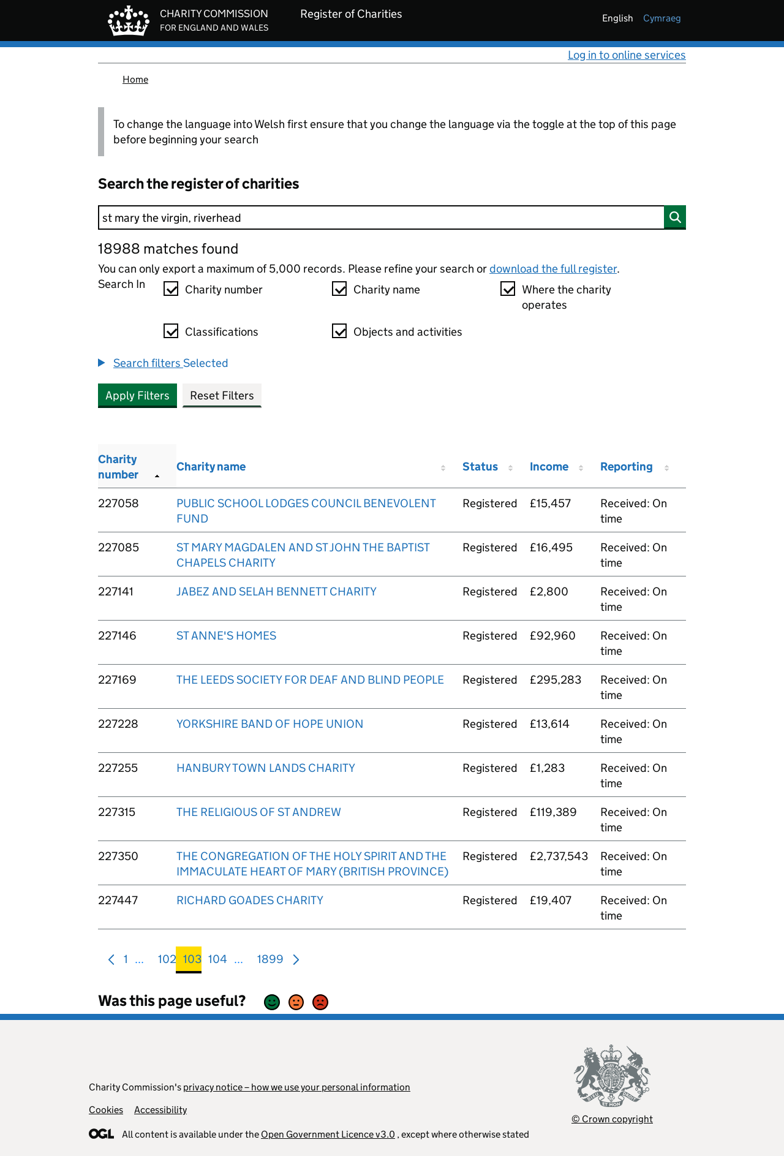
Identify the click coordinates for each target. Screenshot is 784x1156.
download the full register (553, 269)
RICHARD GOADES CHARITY (249, 900)
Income (549, 466)
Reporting (626, 466)
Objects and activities (407, 332)
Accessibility (160, 1110)
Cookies (106, 1110)
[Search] (392, 217)
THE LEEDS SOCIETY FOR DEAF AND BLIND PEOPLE (310, 680)
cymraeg (662, 18)
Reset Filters (222, 395)
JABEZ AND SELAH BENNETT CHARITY (276, 591)
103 (192, 961)
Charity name (386, 289)
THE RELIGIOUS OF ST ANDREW (258, 812)
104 (217, 961)
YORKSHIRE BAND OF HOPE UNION (270, 724)
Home (135, 79)
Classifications (221, 332)
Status (480, 466)
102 (167, 961)
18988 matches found (168, 248)
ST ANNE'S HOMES (226, 636)
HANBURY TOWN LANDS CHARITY (265, 768)
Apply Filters (137, 395)
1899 (270, 961)
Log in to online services (627, 55)
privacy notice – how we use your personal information (296, 1087)
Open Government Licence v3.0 (328, 1134)
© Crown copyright (612, 1119)
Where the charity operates (566, 297)
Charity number (224, 289)
